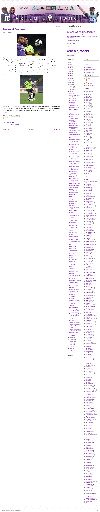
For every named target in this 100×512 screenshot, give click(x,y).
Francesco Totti (89, 288)
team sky (88, 189)
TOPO (98, 510)
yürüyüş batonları (90, 498)
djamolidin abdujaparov (91, 359)
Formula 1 (88, 114)
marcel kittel (89, 170)
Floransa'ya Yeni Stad (74, 183)
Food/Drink (88, 117)
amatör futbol (89, 221)
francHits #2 (72, 278)
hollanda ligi (88, 400)
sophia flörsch (89, 465)
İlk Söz (71, 116)
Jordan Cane (89, 291)
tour (87, 131)
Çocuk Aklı (72, 182)
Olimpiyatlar (88, 297)
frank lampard (89, 377)
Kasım (71, 88)
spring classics (89, 156)
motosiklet (88, 428)
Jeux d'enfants (72, 200)
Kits (87, 113)
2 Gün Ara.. (72, 93)
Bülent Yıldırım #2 (73, 109)
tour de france (89, 128)
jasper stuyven (89, 407)
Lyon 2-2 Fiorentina (74, 192)
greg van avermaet (90, 206)
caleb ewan (88, 227)
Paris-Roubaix (89, 165)
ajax (87, 311)
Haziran (72, 341)
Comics (87, 133)
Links (87, 119)
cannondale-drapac (90, 343)
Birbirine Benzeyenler (91, 69)
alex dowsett (89, 320)
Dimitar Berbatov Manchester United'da (73, 334)
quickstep (88, 155)
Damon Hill (88, 275)
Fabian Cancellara (90, 280)
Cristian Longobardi (90, 272)
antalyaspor (88, 329)
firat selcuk (10, 32)
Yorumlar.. (71, 305)
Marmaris (88, 116)
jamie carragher (89, 403)
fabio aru (88, 187)
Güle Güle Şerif (73, 148)
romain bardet (89, 456)
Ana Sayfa (31, 129)
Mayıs (71, 343)
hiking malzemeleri (90, 396)
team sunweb (89, 190)
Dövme (71, 138)
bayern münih (89, 198)
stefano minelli (89, 467)
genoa (87, 382)
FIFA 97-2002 (72, 255)
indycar (87, 236)
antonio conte (89, 331)
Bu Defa (71, 149)
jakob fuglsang (89, 402)
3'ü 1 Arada (72, 296)
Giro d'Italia (88, 120)
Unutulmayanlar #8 (74, 289)
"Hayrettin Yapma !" (74, 118)
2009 (69, 82)
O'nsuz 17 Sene (73, 232)
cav (86, 345)
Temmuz (72, 339)
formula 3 (88, 376)
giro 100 (88, 233)
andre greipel (89, 223)
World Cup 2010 (90, 110)
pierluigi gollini (89, 450)
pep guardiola (89, 444)
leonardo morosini (90, 419)
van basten (88, 485)
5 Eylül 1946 (72, 294)
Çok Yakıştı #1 (72, 100)
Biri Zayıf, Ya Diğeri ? (74, 125)
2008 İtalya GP (73, 205)
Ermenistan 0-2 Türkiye (75, 280)
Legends (88, 138)
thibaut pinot (89, 475)
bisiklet (87, 111)
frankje (87, 380)
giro (87, 139)
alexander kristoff (90, 322)
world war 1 (88, 492)
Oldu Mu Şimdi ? (73, 132)
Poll (87, 173)
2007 (69, 352)
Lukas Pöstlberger (90, 215)
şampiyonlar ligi (89, 260)
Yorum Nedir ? (72, 254)
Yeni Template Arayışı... (75, 130)
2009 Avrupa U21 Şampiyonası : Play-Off (75, 241)
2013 (69, 75)
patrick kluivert (89, 441)
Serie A (87, 179)
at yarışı (88, 224)
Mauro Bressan (73, 248)
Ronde (87, 193)
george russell (89, 386)
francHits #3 (72, 198)
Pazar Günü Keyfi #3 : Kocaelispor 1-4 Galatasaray (74, 158)
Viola (87, 94)
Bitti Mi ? (71, 287)
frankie (87, 379)
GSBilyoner (88, 141)
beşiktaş (88, 338)
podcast (88, 161)
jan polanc (88, 405)
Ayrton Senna (89, 269)
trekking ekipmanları (91, 481)
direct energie (89, 356)
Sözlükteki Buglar (73, 175)
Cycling (87, 105)
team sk (88, 473)
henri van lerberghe (90, 390)
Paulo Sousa (89, 300)
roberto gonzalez (90, 454)
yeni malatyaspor (90, 493)
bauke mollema (89, 334)
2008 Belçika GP (73, 271)
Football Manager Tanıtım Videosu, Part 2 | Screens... (74, 310)
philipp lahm (89, 448)
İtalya (87, 502)
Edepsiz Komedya (73, 261)
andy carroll (88, 328)
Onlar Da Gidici (73, 201)
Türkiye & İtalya (73, 250)
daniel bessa (89, 352)
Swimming (88, 127)
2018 (69, 66)
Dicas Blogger (18, 510)
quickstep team (89, 210)
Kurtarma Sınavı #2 (74, 107)
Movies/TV (88, 107)
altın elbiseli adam (90, 325)
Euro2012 (88, 172)
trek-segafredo (89, 479)
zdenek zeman (89, 501)
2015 (69, 71)
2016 (69, 69)
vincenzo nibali (89, 258)
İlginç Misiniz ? (73, 203)
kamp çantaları (89, 411)
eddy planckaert (89, 365)
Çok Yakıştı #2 (72, 98)
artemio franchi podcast (91, 181)
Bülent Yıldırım (73, 210)
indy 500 (88, 235)
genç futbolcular (89, 232)
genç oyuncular (89, 383)
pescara (88, 445)
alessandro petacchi (91, 318)
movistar (88, 430)
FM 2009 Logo (72, 320)
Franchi (87, 99)
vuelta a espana (89, 147)
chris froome (89, 185)
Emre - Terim (72, 246)
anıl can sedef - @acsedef (80, 34)
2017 (69, 68)
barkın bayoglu (89, 332)
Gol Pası (71, 270)
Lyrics (87, 124)
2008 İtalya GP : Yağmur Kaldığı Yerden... (73, 227)
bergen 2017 (89, 337)
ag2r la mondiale (90, 309)
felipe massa (89, 229)
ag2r (87, 308)
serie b (87, 462)
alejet (87, 317)
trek (87, 478)
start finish (88, 125)
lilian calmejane (89, 422)
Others (87, 104)
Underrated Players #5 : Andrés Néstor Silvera (74, 141)
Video (87, 100)
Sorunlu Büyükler (73, 236)
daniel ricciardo (89, 202)
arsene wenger (89, 196)
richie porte (88, 252)
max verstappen (90, 427)
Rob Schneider (73, 259)
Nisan (71, 344)
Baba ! (71, 266)
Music (87, 102)
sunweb (87, 254)
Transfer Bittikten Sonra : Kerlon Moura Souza (75, 326)
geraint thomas (89, 388)
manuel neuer (89, 424)
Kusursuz (71, 155)
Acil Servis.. (72, 298)
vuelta (87, 487)
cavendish (88, 346)
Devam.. (71, 196)
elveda (87, 366)
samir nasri (88, 458)
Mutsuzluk (71, 234)
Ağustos (72, 337)
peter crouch (89, 447)
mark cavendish (89, 209)
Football (11, 118)
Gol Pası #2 (72, 268)
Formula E (88, 284)
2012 (69, 77)
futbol (87, 136)
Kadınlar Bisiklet (90, 292)
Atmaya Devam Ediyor (74, 134)
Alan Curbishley (73, 318)
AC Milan (88, 266)
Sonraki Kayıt (6, 129)
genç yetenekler (89, 385)
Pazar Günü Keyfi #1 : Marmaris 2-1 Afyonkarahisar (74, 168)
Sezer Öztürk (72, 176)
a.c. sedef (89, 83)
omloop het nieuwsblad (91, 434)
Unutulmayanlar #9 (74, 185)
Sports (87, 97)
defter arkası (89, 204)
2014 (69, 73)
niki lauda (88, 433)
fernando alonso (90, 230)
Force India (88, 283)
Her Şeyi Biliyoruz (90, 213)
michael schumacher (91, 243)
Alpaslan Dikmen (73, 113)
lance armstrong (90, 417)
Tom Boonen (89, 167)
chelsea (87, 199)
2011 (69, 78)
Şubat (71, 348)
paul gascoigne (89, 442)
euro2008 (88, 122)
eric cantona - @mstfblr (78, 32)
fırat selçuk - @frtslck (80, 31)
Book (87, 164)
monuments (88, 247)
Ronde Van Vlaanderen (91, 175)
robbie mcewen (89, 453)
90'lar (87, 264)
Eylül (71, 91)
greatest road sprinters (91, 144)
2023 (69, 64)
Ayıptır (70, 230)
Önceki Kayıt (57, 129)
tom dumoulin (89, 192)
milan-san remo (89, 246)
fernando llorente (90, 373)
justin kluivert (89, 410)
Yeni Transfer (72, 252)
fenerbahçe (88, 371)
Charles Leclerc (89, 270)
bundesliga (88, 342)
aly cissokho (89, 326)
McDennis (89, 80)
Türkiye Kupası (89, 304)
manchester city (89, 240)
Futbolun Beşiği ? (73, 307)
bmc (87, 226)
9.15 (88, 78)
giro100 (87, 142)
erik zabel (88, 368)
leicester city (89, 207)
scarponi (88, 459)
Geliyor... (71, 257)
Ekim (71, 89)
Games (87, 108)
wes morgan (89, 488)
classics (88, 151)
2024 (69, 62)
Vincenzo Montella (90, 306)
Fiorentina (88, 281)
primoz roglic (89, 250)
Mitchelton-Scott (90, 295)
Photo (87, 96)
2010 (69, 80)
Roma (87, 303)
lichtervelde (88, 420)
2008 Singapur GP (73, 105)
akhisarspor (88, 312)
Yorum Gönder (15, 124)
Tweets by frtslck (71, 43)
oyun (87, 439)
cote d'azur (88, 351)
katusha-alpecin (89, 413)
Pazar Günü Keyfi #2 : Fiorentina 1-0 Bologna (74, 163)
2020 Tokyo (88, 263)
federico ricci (89, 369)
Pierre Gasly (89, 301)
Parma (87, 298)
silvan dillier (88, 464)
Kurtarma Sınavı (73, 123)
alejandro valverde (90, 315)
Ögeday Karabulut (91, 81)
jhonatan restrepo (90, 408)
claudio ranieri (89, 201)
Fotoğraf (88, 286)
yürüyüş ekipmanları (91, 499)
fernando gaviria (90, 168)
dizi (86, 357)
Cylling (87, 274)
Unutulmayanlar (89, 67)
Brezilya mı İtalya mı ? (74, 238)
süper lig (88, 470)
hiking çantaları (89, 399)
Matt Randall (89, 294)
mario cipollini (89, 425)
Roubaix (88, 178)
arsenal (87, 195)
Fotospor (71, 273)
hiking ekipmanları (90, 391)
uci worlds (88, 257)
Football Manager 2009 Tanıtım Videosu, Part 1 (75, 315)
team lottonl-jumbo (90, 472)
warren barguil (89, 212)
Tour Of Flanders (90, 218)
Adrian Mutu (72, 194)
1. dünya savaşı (89, 261)
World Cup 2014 (90, 219)
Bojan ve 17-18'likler (74, 285)
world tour (88, 490)
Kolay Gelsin (72, 136)
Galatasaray (89, 93)
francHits (88, 70)
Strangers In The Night (74, 322)
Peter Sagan (89, 159)
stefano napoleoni (90, 468)
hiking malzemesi (90, 397)
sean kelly (88, 461)
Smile (70, 244)
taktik (87, 255)
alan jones (88, 314)
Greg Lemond (89, 289)
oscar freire (88, 437)
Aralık (71, 86)
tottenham (88, 476)
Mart (71, 346)
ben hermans (89, 335)
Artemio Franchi (4, 510)
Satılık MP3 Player (73, 187)
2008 (69, 84)
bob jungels (88, 340)
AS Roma (88, 267)
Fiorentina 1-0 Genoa (74, 111)
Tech (87, 134)
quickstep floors (89, 162)
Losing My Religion (74, 114)
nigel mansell (89, 431)
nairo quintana (89, 249)
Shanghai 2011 (89, 148)
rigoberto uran (89, 451)
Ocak (71, 350)
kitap (87, 238)
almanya (88, 323)
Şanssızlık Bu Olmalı (74, 300)
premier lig (88, 153)
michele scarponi (90, 244)
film (86, 374)
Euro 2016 (88, 150)
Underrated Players (90, 72)
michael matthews (90, 241)
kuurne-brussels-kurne (91, 414)
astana (87, 184)
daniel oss (88, 354)
